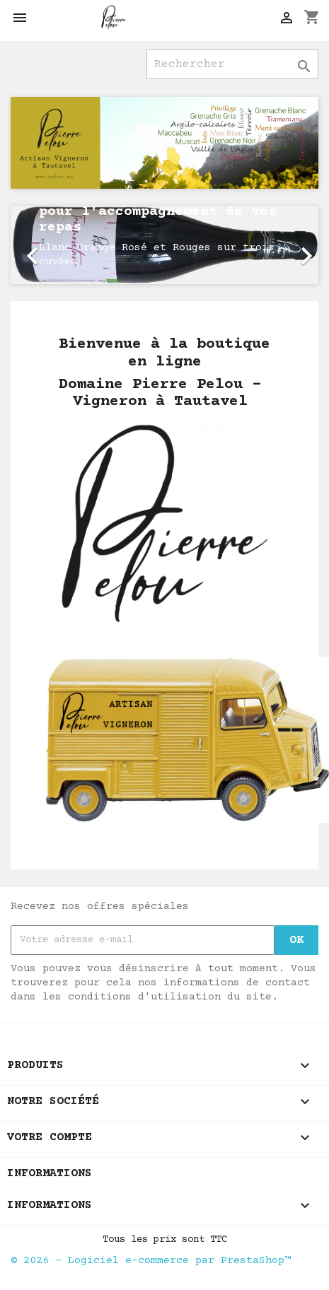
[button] (34, 245)
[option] (164, 245)
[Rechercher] (232, 64)
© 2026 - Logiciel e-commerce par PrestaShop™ (151, 1261)
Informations (49, 1173)
